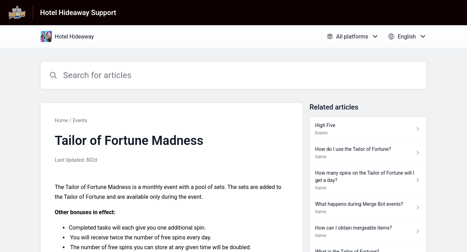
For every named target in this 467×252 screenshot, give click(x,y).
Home (61, 120)
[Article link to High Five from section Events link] (368, 129)
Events (80, 120)
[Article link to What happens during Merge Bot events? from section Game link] (368, 207)
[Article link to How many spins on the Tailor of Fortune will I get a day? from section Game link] (368, 180)
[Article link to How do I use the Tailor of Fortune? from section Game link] (368, 152)
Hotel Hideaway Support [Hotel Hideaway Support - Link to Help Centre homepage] (78, 12)
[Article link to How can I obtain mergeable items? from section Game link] (368, 231)
